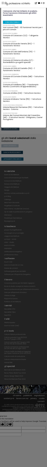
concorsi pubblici (12, 22)
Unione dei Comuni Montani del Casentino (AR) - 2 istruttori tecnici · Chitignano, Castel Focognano (22, 117)
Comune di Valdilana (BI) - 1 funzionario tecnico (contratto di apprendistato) (20, 85)
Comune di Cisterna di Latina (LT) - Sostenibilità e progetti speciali (18, 61)
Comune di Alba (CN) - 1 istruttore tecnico (22, 93)
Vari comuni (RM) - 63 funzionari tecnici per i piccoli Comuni (22, 28)
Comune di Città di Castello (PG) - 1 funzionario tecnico (19, 69)
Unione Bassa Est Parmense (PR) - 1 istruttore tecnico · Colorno (23, 108)
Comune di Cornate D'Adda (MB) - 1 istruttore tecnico (23, 77)
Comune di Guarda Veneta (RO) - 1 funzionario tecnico (18, 44)
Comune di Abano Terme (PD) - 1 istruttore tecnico (22, 100)
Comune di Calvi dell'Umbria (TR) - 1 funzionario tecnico (19, 52)
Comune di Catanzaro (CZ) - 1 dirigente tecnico (20, 36)
